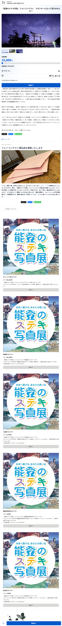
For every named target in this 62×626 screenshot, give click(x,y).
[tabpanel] (31, 177)
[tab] (3, 139)
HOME (3, 139)
